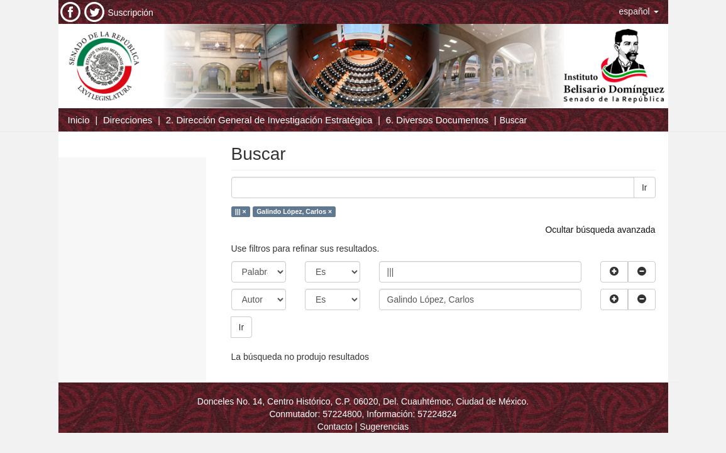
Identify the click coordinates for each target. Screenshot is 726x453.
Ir (644, 187)
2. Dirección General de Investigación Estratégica (269, 120)
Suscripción (130, 13)
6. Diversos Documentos (437, 120)
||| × (240, 211)
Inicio (79, 120)
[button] (639, 11)
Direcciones (127, 120)
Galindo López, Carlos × (294, 211)
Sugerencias (384, 427)
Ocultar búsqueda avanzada (600, 230)
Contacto (335, 427)
